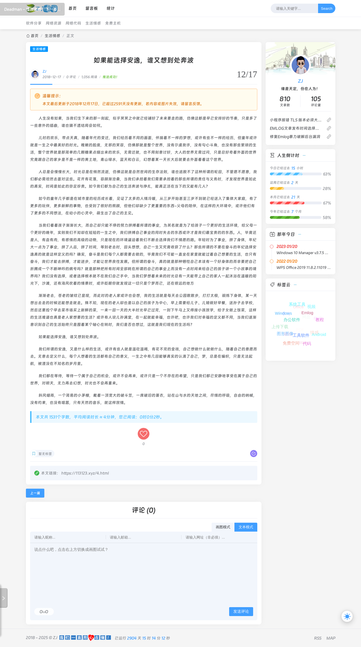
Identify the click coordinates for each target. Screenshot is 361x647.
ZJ (44, 71)
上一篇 (35, 493)
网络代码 (73, 23)
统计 (110, 8)
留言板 (91, 8)
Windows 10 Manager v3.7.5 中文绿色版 (304, 253)
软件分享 (34, 23)
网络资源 (53, 23)
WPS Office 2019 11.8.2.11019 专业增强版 (304, 267)
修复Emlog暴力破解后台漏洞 (295, 136)
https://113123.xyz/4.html (85, 473)
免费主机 (113, 23)
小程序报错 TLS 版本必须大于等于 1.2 (296, 120)
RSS (317, 638)
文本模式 (246, 527)
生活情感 (93, 23)
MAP (330, 638)
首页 (72, 8)
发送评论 (241, 611)
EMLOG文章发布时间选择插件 (296, 128)
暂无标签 (45, 454)
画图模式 (223, 527)
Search (326, 8)
